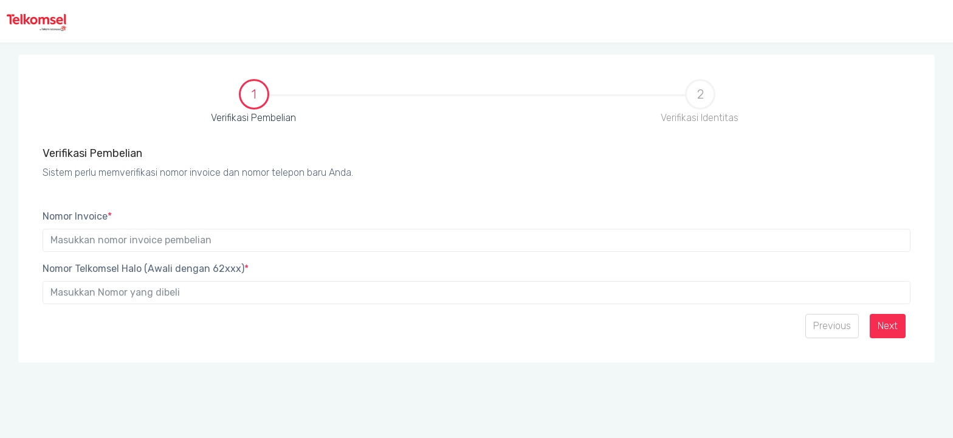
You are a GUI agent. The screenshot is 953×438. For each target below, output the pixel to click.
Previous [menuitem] (832, 326)
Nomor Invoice (77, 216)
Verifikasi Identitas (699, 101)
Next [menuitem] (888, 326)
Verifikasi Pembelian (165, 102)
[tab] (253, 107)
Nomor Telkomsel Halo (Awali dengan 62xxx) (146, 268)
